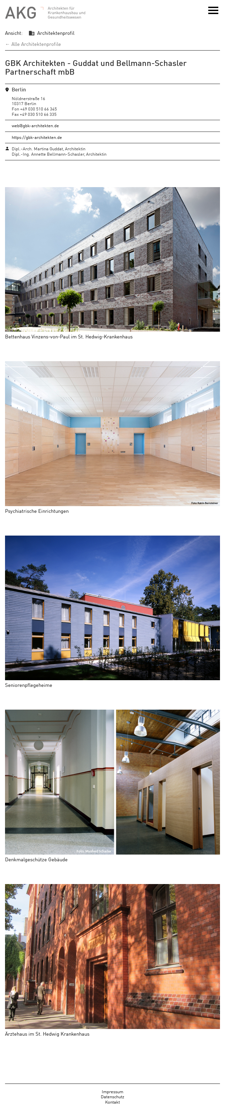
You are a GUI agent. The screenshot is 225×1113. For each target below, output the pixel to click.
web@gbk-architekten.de (35, 125)
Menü (213, 12)
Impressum (112, 1091)
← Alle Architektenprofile (33, 43)
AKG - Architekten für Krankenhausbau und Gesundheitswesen (45, 13)
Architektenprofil (55, 32)
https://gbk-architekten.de (37, 137)
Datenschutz (112, 1096)
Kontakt (112, 1102)
